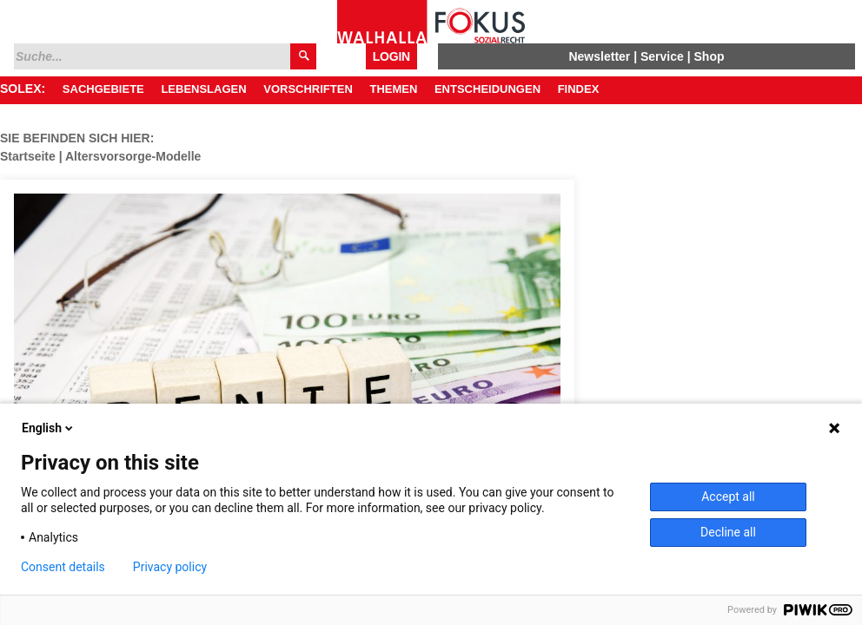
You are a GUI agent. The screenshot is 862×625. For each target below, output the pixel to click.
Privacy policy (170, 567)
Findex (579, 88)
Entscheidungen (487, 88)
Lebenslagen (203, 88)
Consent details (63, 567)
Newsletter (599, 56)
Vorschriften (308, 88)
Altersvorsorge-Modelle (133, 156)
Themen (393, 88)
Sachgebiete (103, 88)
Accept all (728, 496)
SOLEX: (22, 88)
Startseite (28, 156)
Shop (709, 56)
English (49, 428)
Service (662, 56)
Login (391, 56)
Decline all (728, 532)
